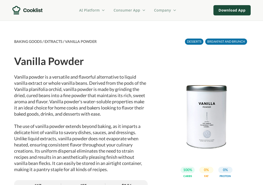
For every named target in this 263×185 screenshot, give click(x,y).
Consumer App (130, 10)
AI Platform (92, 10)
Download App (232, 10)
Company (165, 10)
